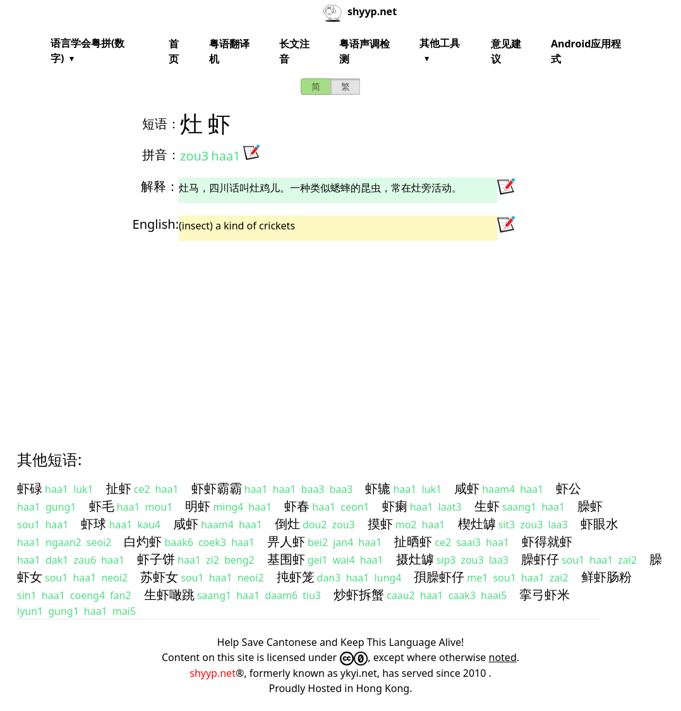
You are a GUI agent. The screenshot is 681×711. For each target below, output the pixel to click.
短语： (161, 123)
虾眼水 (599, 523)
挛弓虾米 (544, 594)
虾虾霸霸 (216, 488)
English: (156, 224)
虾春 (297, 505)
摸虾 (380, 523)
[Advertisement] (340, 334)
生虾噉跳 (169, 594)
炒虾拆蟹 (359, 594)
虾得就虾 (547, 541)
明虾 (197, 505)
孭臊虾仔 (439, 576)
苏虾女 (159, 576)
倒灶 (287, 523)
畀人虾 (286, 541)
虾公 (568, 488)
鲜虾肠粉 (606, 576)
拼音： (161, 154)
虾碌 (29, 488)
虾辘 (377, 488)
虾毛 (101, 505)
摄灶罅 (415, 559)
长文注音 (294, 51)
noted (503, 657)
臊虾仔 (540, 559)
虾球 (93, 523)
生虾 (487, 505)
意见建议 (506, 51)
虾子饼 (156, 559)
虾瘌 (394, 505)
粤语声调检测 (364, 51)
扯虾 (118, 488)
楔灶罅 (477, 523)
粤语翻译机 (229, 51)
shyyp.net (213, 673)
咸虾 (466, 488)
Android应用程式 (586, 51)
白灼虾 (143, 541)
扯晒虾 (413, 541)
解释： (160, 186)
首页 (174, 51)
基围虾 (286, 559)
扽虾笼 (296, 576)
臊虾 (590, 505)
